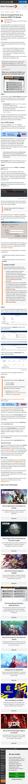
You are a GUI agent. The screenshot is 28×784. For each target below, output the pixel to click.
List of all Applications (15, 394)
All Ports (3, 768)
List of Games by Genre (20, 392)
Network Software (5, 765)
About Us (3, 775)
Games (2, 770)
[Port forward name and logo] (7, 1)
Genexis (12, 12)
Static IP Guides (7, 112)
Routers (7, 12)
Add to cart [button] (22, 2)
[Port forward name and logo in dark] (9, 6)
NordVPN (15, 138)
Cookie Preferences (5, 779)
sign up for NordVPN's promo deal (16, 399)
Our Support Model (5, 756)
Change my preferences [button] (17, 779)
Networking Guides (5, 758)
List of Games (15, 391)
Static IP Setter (18, 104)
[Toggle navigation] (25, 6)
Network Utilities (17, 63)
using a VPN (14, 124)
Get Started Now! (6, 69)
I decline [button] (17, 776)
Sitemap (3, 761)
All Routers (3, 767)
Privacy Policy (4, 777)
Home (2, 12)
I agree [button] (16, 773)
